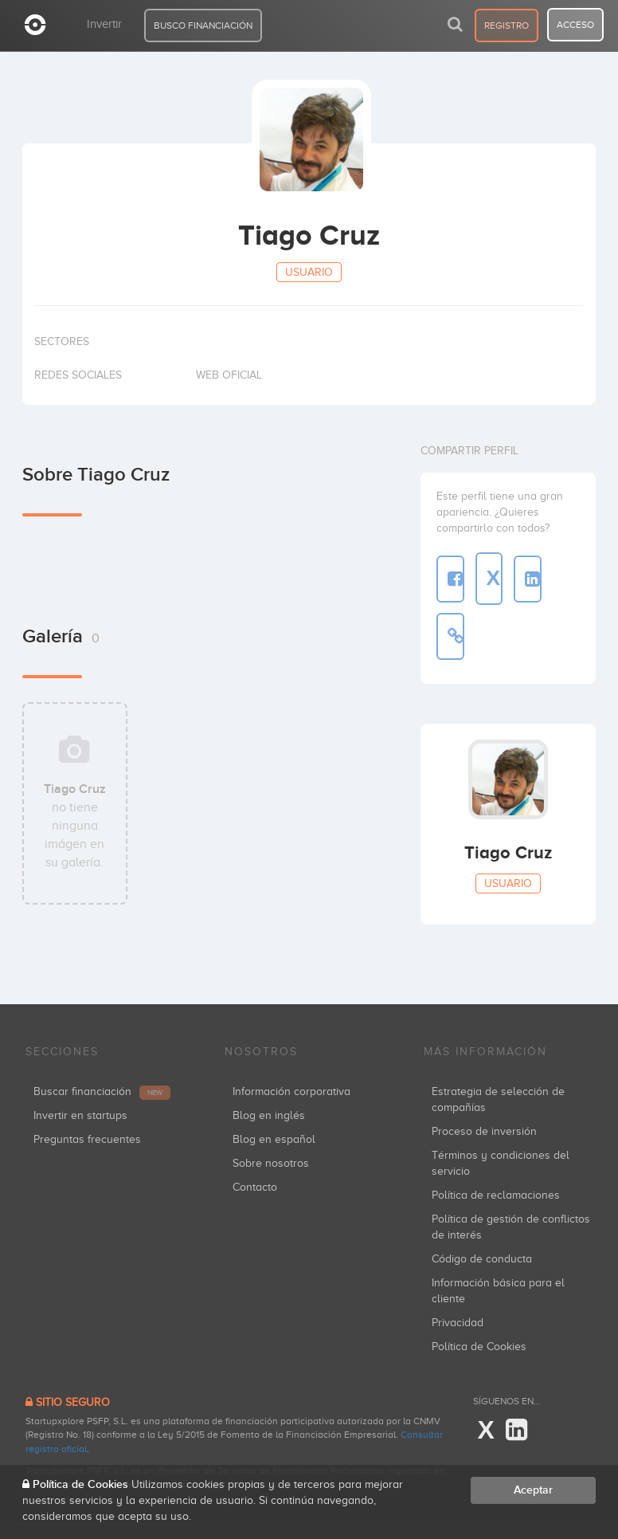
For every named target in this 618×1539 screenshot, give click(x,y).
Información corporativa (291, 1091)
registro (506, 25)
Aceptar (533, 1490)
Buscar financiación (101, 1091)
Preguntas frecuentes (87, 1139)
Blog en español (274, 1139)
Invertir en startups (80, 1115)
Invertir (104, 24)
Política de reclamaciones (496, 1195)
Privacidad (457, 1323)
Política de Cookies (479, 1347)
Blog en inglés (269, 1115)
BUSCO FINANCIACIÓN (203, 25)
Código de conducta (482, 1259)
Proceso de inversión (484, 1131)
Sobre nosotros (271, 1163)
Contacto (255, 1187)
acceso (575, 24)
